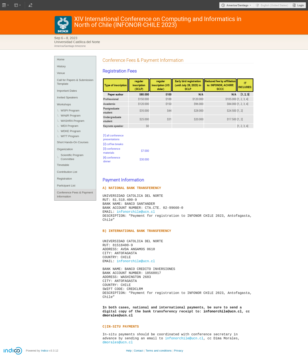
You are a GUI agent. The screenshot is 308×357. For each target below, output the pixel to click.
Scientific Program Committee (72, 157)
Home (60, 59)
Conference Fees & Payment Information (75, 194)
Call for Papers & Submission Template (75, 82)
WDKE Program (71, 131)
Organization (65, 149)
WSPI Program (70, 110)
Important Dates (67, 90)
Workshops (64, 104)
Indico (44, 350)
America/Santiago (237, 5)
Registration (64, 178)
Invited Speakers (67, 97)
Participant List (66, 185)
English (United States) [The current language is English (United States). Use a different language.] (274, 5)
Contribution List (67, 171)
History (61, 66)
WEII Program (69, 125)
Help (129, 350)
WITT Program (70, 136)
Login (300, 5)
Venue (61, 73)
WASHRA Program (72, 120)
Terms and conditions (159, 350)
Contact (138, 350)
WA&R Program (70, 115)
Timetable (63, 165)
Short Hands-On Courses (72, 142)
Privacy (178, 350)
